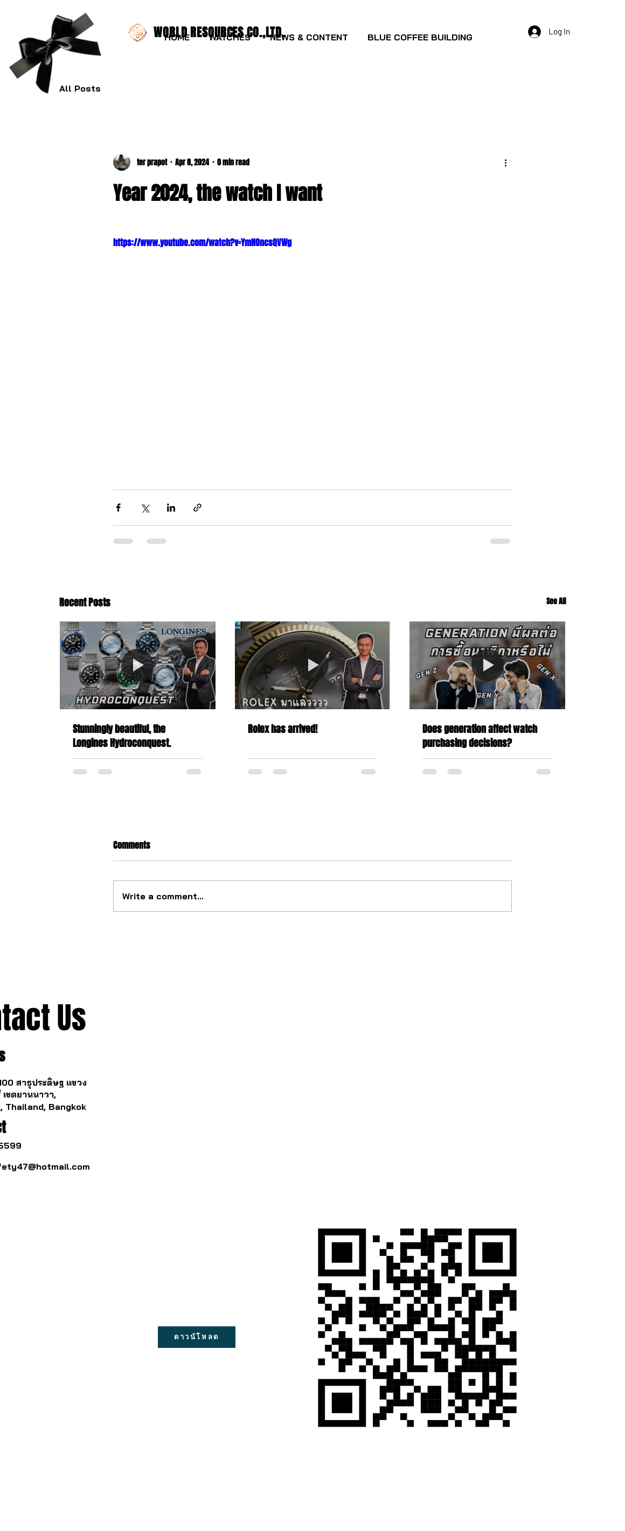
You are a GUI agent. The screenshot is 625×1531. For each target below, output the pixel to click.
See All (556, 601)
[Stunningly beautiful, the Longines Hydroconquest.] (138, 665)
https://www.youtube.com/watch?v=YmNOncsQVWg (202, 242)
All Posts (80, 88)
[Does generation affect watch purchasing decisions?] (487, 665)
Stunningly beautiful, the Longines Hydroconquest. (122, 736)
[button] (229, 32)
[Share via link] (197, 507)
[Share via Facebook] (118, 507)
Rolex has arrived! (282, 729)
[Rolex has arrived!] (313, 665)
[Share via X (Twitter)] (145, 507)
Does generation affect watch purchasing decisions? (479, 736)
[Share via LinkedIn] (171, 507)
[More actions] (505, 162)
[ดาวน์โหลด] (196, 1337)
